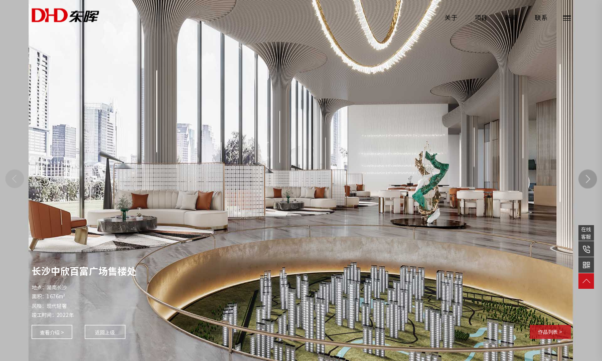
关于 (451, 18)
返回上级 (105, 332)
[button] (587, 179)
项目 (481, 18)
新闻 (511, 18)
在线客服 (586, 233)
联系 (541, 18)
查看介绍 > (52, 332)
